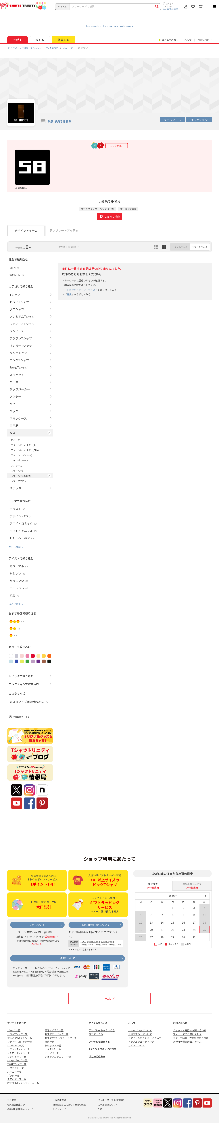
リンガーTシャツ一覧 (18, 1053)
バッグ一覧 (13, 1075)
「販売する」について (140, 1034)
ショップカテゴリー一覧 (58, 1056)
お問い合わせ (204, 40)
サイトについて (136, 1045)
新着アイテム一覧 (54, 1030)
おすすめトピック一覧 (56, 1034)
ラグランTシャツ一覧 (18, 1049)
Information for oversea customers (109, 26)
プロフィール (172, 120)
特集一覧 (49, 1041)
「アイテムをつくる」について (144, 1038)
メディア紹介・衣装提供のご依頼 (190, 1038)
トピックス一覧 (53, 1045)
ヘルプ (187, 40)
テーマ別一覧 (52, 1053)
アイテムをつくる (98, 1023)
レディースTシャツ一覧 (19, 1041)
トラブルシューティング (141, 1041)
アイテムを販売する (99, 1041)
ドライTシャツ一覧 (17, 1034)
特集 (69, 294)
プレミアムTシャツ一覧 (19, 1038)
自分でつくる (96, 1034)
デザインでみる (200, 246)
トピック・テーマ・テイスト (82, 289)
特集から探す (22, 717)
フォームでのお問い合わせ (187, 1034)
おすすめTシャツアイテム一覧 (23, 1083)
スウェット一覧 (15, 1068)
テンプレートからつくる (102, 1030)
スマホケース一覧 (16, 1079)
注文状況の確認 (170, 9)
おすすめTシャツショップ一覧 (61, 1038)
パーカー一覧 (14, 1071)
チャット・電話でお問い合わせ (189, 1030)
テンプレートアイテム (63, 230)
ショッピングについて (140, 1030)
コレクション (199, 120)
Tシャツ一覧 (13, 1030)
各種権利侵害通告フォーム (187, 1041)
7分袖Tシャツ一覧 (16, 1064)
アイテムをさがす (16, 1023)
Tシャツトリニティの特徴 (102, 1049)
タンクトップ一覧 (16, 1056)
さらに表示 (15, 547)
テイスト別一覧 (53, 1049)
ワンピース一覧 (15, 1045)
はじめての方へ (97, 1056)
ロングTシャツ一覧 (17, 1060)
